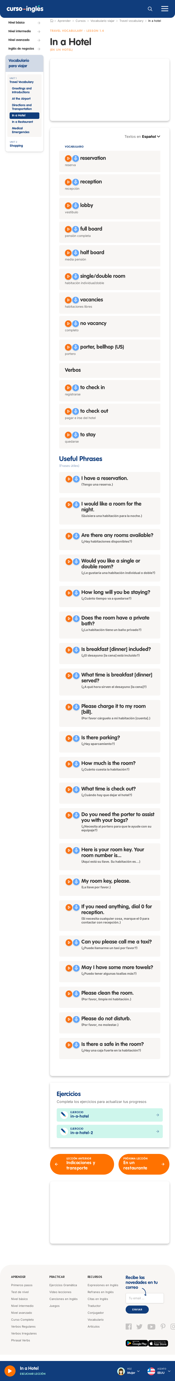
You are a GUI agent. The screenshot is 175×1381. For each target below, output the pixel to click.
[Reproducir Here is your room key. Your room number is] (69, 850)
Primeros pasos (21, 1285)
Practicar (56, 1277)
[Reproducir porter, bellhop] (68, 347)
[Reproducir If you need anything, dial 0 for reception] (69, 907)
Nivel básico (19, 1299)
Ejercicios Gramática (63, 1285)
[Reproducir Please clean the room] (69, 993)
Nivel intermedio (22, 1306)
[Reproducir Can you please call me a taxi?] (69, 942)
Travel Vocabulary (66, 31)
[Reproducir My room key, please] (69, 882)
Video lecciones (60, 1292)
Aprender (18, 1277)
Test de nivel (20, 1292)
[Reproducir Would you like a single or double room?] (69, 561)
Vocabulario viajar (103, 20)
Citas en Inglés (98, 1299)
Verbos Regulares (23, 1326)
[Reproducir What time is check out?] (69, 789)
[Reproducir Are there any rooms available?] (69, 536)
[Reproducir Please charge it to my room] (69, 707)
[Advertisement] (109, 90)
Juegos (54, 1306)
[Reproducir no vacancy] (68, 323)
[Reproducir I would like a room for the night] (69, 504)
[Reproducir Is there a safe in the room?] (69, 1045)
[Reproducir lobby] (68, 205)
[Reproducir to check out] (68, 411)
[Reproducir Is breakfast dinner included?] (69, 650)
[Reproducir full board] (68, 229)
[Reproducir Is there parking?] (69, 738)
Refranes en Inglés (101, 1292)
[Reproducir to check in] (68, 387)
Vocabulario (96, 1319)
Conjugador (96, 1312)
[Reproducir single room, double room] (68, 276)
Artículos (94, 1326)
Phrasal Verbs (20, 1340)
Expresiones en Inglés (103, 1285)
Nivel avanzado (21, 1312)
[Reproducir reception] (68, 182)
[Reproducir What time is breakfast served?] (69, 675)
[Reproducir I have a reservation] (69, 479)
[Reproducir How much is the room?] (69, 764)
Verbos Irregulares (24, 1333)
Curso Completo (22, 1319)
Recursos (94, 1277)
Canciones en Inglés (63, 1299)
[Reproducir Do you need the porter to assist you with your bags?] (69, 815)
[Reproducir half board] (68, 253)
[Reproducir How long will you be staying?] (69, 593)
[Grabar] (75, 158)
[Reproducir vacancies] (68, 300)
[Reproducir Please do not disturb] (69, 1019)
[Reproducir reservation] (68, 158)
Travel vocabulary (131, 20)
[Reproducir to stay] (68, 435)
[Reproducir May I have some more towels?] (69, 968)
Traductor (94, 1306)
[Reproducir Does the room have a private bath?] (69, 618)
